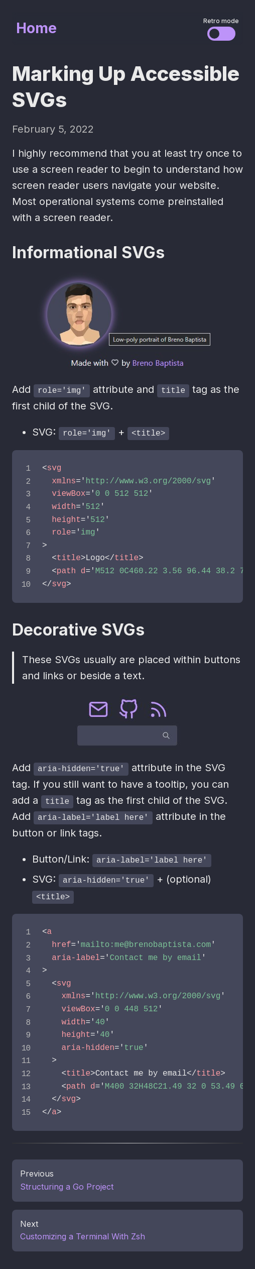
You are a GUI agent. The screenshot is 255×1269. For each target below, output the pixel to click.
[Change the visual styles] (221, 34)
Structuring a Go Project (66, 1184)
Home (36, 28)
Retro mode (221, 21)
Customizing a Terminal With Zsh (82, 1234)
